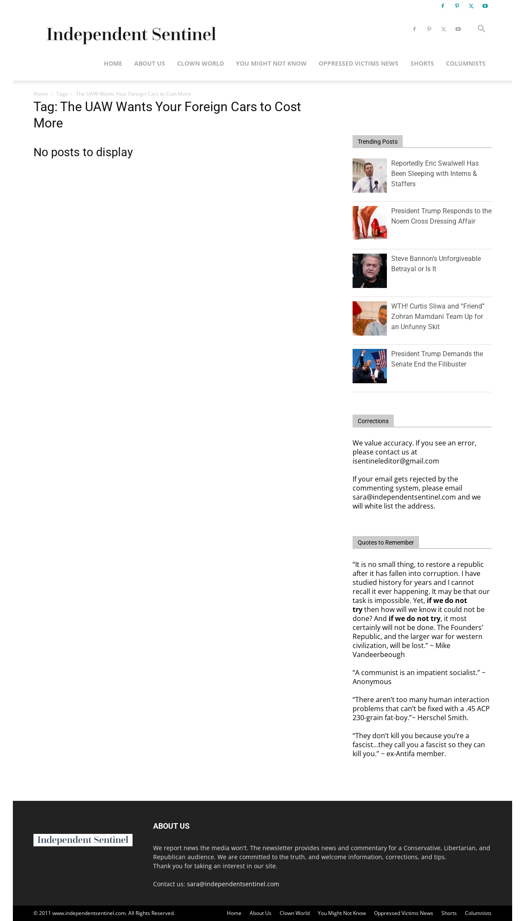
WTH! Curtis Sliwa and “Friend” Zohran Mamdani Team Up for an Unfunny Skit (438, 316)
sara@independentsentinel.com (233, 884)
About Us (149, 63)
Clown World (200, 63)
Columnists (466, 63)
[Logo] (129, 29)
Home (113, 63)
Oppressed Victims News (358, 63)
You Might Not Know (271, 63)
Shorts (422, 63)
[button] (481, 30)
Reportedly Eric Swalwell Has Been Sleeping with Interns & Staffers (435, 173)
